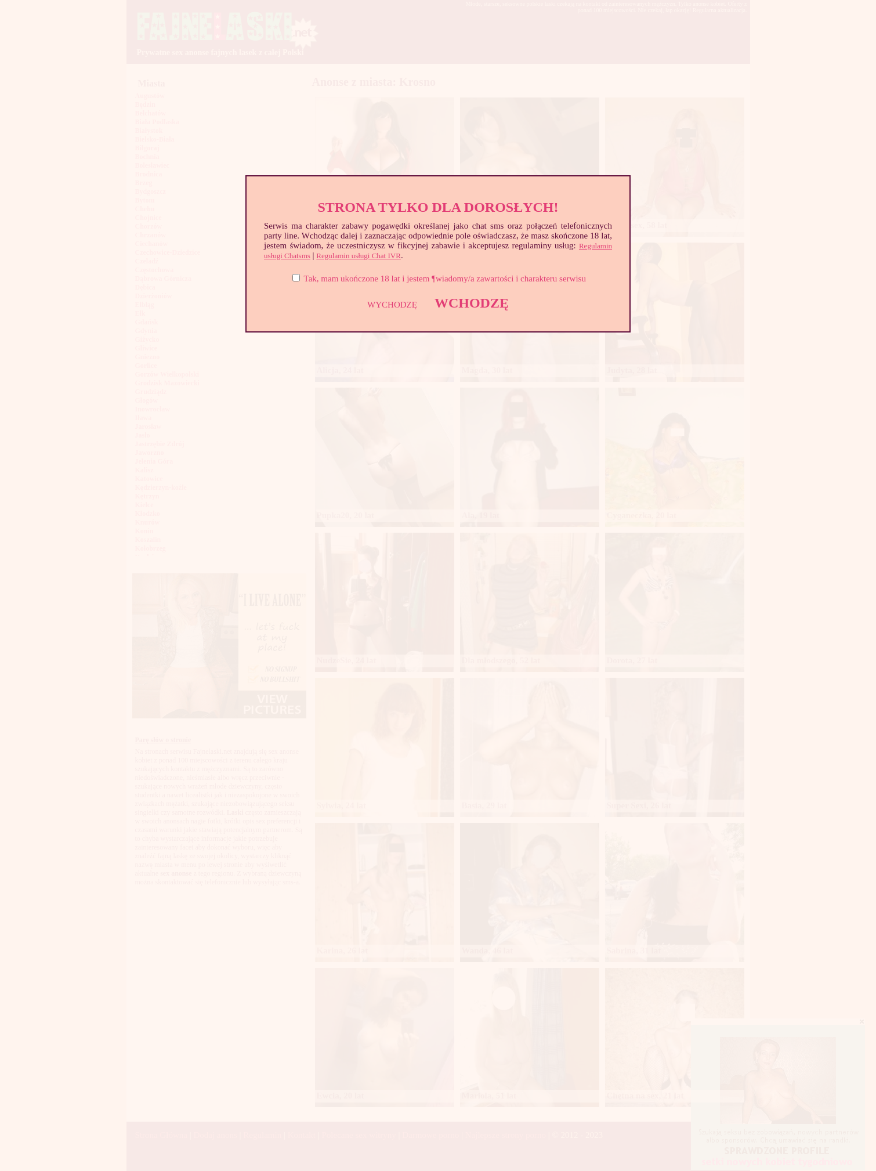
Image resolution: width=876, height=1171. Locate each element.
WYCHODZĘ (392, 304)
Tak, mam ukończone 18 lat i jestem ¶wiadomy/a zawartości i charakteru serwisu (445, 278)
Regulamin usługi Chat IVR (358, 255)
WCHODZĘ (472, 302)
